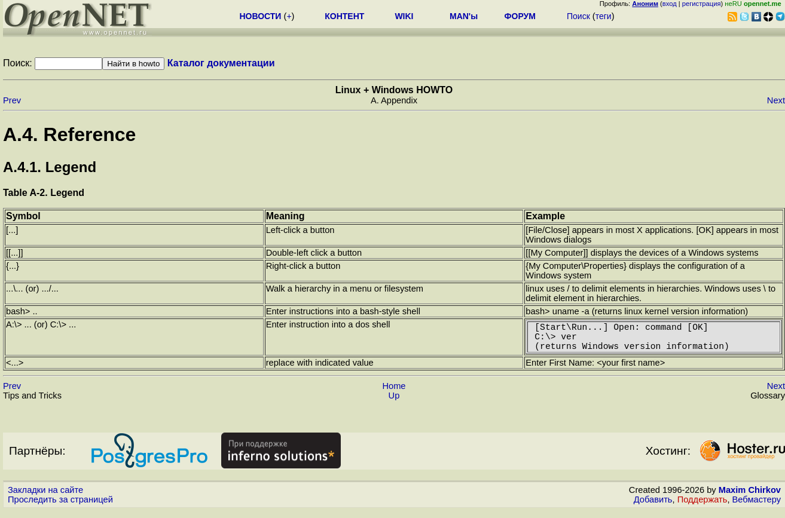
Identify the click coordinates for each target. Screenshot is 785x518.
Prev (12, 100)
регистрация (701, 3)
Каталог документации (221, 63)
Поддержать (702, 506)
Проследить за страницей (60, 506)
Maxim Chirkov (750, 497)
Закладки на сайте (45, 497)
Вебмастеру (756, 506)
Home (393, 393)
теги (603, 16)
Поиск (578, 16)
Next (776, 100)
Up (394, 402)
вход (669, 3)
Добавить (653, 506)
